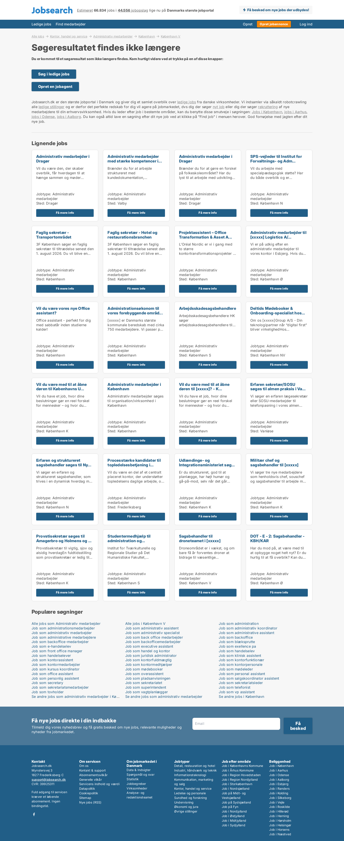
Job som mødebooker (144, 669)
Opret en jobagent (55, 86)
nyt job (218, 107)
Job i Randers (279, 788)
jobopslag (133, 10)
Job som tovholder (48, 692)
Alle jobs (38, 36)
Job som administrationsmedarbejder (63, 628)
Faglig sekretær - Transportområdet (53, 234)
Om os (84, 766)
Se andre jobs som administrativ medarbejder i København (81, 696)
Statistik (133, 779)
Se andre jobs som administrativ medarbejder (163, 696)
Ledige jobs (41, 24)
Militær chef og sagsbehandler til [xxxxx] (274, 462)
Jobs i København (267, 112)
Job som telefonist (234, 687)
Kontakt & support (92, 770)
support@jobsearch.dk (49, 779)
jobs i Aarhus (295, 112)
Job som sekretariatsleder (241, 683)
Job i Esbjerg (278, 784)
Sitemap (85, 798)
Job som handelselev (237, 651)
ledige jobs (186, 102)
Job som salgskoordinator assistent (249, 678)
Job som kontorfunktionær (241, 660)
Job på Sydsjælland (236, 802)
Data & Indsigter (138, 770)
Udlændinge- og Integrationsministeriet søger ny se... (207, 465)
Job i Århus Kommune (238, 770)
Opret (248, 24)
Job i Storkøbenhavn (237, 784)
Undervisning (184, 802)
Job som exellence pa (237, 646)
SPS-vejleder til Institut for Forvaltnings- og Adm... (276, 158)
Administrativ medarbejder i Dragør (63, 158)
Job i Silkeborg (280, 798)
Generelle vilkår (90, 779)
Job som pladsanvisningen (147, 678)
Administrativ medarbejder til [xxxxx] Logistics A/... (278, 234)
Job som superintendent (145, 687)
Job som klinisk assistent (240, 655)
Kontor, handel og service (68, 36)
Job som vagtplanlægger (146, 692)
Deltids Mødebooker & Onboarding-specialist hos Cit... (276, 313)
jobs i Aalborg (69, 116)
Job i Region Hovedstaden (241, 775)
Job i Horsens (279, 829)
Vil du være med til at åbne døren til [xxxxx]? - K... (204, 386)
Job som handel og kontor (147, 651)
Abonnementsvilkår (93, 775)
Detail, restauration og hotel (194, 766)
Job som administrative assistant (246, 633)
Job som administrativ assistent (152, 628)
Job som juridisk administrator (151, 655)
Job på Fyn (230, 807)
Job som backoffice (236, 637)
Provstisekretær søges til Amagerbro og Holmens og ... (63, 538)
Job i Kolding (278, 793)
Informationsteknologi (190, 775)
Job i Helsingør (280, 825)
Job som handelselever (51, 655)
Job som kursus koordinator (55, 669)
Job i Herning (279, 816)
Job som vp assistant (237, 692)
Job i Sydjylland (233, 825)
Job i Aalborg (279, 779)
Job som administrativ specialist (152, 633)
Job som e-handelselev (51, 646)
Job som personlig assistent (55, 678)
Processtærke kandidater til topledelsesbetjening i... (134, 462)
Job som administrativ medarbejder (62, 633)
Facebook (34, 814)
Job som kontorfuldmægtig (148, 660)
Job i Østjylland (233, 816)
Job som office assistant (52, 674)
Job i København (281, 766)
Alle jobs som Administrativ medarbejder (66, 623)
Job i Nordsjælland (236, 788)
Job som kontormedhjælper (148, 664)
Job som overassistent (144, 674)
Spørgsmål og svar (140, 774)
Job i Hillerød (278, 811)
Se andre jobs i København (241, 696)
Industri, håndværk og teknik (195, 770)
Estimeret (85, 10)
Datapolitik (87, 788)
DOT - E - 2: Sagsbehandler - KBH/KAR (277, 538)
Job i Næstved (280, 834)
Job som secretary (47, 683)
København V (170, 36)
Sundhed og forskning (190, 798)
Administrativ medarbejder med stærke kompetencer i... (135, 158)
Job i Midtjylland (234, 820)
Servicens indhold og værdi (99, 784)
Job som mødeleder (236, 669)
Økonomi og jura (186, 807)
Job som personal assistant (242, 674)
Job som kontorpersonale (240, 664)
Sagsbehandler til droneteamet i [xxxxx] (199, 538)
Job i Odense (279, 775)
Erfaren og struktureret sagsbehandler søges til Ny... (63, 462)
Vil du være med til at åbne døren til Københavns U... (61, 386)
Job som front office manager (57, 651)
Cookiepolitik (88, 793)
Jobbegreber (136, 784)
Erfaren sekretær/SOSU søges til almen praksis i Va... (278, 386)
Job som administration (238, 623)
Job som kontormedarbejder (56, 664)
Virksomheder (137, 788)
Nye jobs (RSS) (90, 802)
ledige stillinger (51, 107)
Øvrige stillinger (185, 811)
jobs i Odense (43, 116)
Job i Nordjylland (234, 811)
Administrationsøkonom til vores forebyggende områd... (135, 310)
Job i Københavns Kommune (242, 766)
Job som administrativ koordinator (248, 628)
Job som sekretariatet (143, 683)
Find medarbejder (71, 24)
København (146, 36)
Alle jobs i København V (145, 623)
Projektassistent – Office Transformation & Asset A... (205, 234)
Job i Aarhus (278, 770)
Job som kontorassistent (52, 660)
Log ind (306, 24)
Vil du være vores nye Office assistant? (63, 310)
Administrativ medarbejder (113, 36)
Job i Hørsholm (280, 820)
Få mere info (65, 212)
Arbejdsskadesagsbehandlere (207, 308)
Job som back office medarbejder (154, 637)
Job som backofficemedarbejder (153, 642)
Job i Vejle (276, 802)
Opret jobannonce (274, 24)
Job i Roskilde (279, 807)
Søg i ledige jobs (54, 74)
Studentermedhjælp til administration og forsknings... (129, 541)
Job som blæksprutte (237, 642)
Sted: (40, 203)
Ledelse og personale (190, 793)
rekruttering (268, 107)
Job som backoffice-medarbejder (60, 642)
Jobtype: (43, 194)
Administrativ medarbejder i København (134, 386)
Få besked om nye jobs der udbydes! (278, 10)
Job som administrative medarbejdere (64, 637)
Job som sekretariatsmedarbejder (60, 687)
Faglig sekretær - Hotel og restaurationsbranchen (132, 234)
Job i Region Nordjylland (240, 779)
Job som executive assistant (149, 646)
